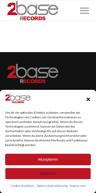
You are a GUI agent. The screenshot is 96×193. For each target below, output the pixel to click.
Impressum (78, 186)
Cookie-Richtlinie (22, 186)
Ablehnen (48, 173)
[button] (88, 99)
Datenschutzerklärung (52, 186)
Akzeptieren (48, 159)
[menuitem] (82, 10)
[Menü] (82, 10)
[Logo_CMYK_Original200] (39, 10)
